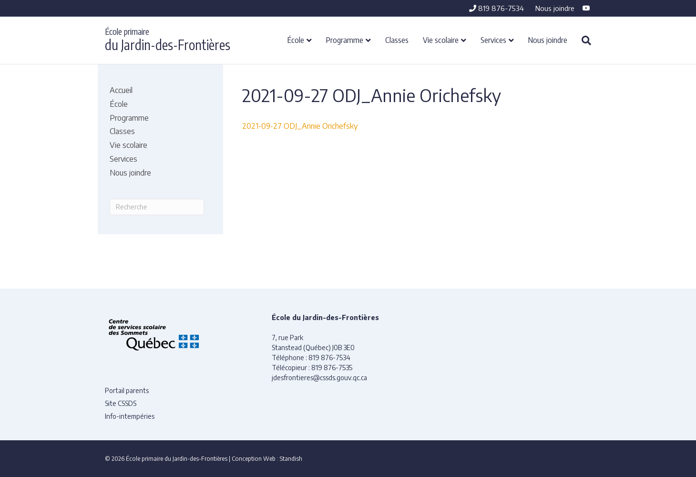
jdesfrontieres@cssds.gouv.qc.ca (319, 377)
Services (493, 39)
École (295, 39)
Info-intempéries (129, 416)
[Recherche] (582, 41)
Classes (397, 39)
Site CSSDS (120, 403)
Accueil (121, 90)
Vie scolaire (441, 39)
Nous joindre (554, 8)
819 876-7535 (331, 367)
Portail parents (127, 390)
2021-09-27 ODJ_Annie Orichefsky (300, 126)
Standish (291, 458)
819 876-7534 (496, 8)
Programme (344, 39)
